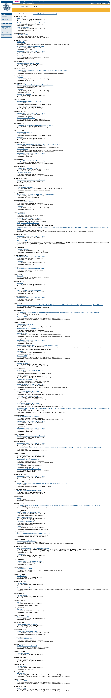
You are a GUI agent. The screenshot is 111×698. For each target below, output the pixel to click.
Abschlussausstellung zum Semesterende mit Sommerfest (33, 548)
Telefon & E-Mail (4, 32)
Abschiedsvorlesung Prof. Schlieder (26, 541)
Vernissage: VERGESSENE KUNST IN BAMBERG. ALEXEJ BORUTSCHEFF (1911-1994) (42, 70)
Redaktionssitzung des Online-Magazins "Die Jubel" (31, 22)
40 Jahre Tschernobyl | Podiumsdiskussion (28, 106)
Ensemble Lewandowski (23, 363)
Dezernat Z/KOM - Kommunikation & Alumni (45, 14)
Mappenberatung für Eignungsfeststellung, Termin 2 (31, 268)
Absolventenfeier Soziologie (24, 517)
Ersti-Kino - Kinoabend (23, 27)
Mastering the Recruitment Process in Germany (30, 370)
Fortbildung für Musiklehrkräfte (25, 187)
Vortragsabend (21, 554)
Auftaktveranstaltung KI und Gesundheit (28, 63)
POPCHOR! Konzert (22, 526)
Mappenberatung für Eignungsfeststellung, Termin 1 (31, 46)
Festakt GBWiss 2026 (23, 653)
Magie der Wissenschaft (23, 588)
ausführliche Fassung (4, 17)
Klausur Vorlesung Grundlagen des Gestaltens (29, 561)
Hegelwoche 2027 (22, 673)
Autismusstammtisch (22, 34)
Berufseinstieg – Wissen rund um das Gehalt (29, 101)
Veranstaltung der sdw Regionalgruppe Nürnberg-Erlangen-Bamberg (35, 125)
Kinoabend (20, 56)
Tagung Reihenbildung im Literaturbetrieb (28, 391)
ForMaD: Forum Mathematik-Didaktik (27, 168)
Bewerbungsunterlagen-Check (25, 132)
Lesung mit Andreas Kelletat (24, 638)
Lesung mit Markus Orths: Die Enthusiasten (29, 290)
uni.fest (19, 498)
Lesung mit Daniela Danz (24, 172)
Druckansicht (5, 19)
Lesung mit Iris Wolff (22, 375)
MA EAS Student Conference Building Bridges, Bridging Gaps (33, 533)
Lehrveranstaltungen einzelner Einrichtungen (6, 28)
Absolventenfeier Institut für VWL (26, 521)
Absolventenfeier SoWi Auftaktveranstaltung (29, 512)
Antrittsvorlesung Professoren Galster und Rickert (30, 384)
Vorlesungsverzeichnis (6, 26)
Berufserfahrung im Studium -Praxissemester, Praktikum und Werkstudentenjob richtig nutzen (42, 483)
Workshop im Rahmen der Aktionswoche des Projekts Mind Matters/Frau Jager (38, 144)
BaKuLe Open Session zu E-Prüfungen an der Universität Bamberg (35, 85)
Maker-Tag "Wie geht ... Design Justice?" (28, 396)
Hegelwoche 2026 (22, 316)
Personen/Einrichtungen (6, 34)
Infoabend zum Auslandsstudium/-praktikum (29, 469)
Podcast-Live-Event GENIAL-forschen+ (27, 624)
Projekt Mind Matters (22, 149)
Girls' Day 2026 (21, 42)
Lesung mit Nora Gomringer (24, 659)
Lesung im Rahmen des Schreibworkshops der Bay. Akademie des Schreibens (38, 161)
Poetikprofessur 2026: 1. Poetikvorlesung (28, 223)
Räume (2, 35)
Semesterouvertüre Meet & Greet (26, 118)
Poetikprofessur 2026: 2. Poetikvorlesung (28, 328)
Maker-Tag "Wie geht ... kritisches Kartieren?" (29, 218)
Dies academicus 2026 (23, 617)
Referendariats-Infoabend (24, 241)
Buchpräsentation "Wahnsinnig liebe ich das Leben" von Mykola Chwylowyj (37, 345)
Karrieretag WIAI (21, 213)
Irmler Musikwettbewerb (23, 249)
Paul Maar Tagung (22, 576)
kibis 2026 (19, 602)
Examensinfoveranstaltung (24, 94)
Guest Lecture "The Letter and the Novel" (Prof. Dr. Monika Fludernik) (36, 194)
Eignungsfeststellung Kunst (24, 568)
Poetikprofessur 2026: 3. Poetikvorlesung (28, 459)
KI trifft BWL (20, 18)
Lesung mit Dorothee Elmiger (25, 201)
